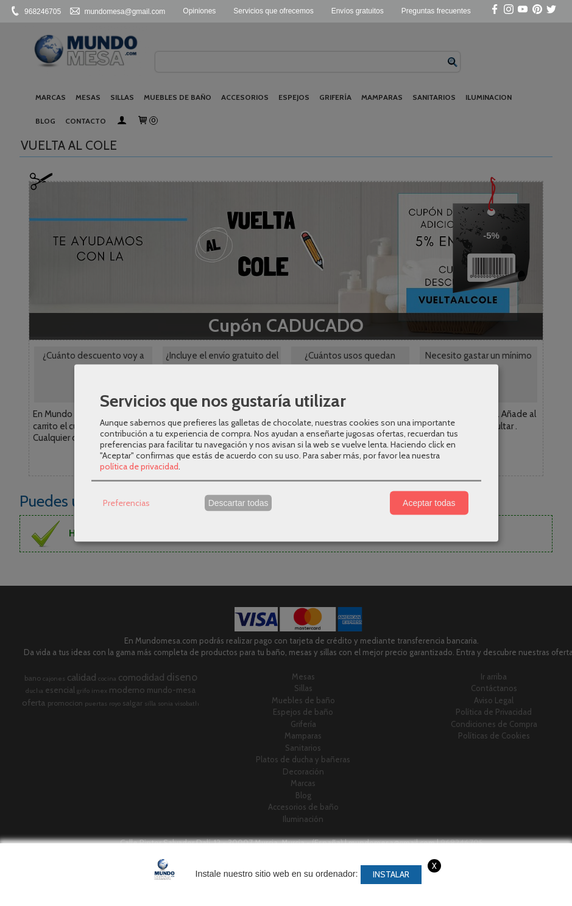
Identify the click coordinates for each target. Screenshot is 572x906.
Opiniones (199, 11)
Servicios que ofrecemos (273, 11)
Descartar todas (238, 503)
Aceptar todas (429, 503)
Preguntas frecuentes (436, 11)
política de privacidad (139, 465)
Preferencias (126, 502)
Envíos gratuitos (357, 11)
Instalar (391, 874)
